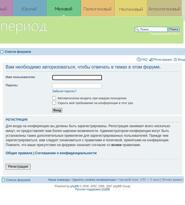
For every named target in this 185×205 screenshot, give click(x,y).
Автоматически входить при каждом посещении (89, 98)
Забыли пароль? (64, 91)
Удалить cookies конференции (94, 179)
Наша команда (58, 179)
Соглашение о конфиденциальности (66, 153)
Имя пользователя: (21, 77)
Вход (181, 59)
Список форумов (18, 51)
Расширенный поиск (164, 33)
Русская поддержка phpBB (92, 189)
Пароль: (12, 85)
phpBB (74, 186)
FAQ (144, 59)
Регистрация (163, 59)
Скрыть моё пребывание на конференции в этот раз (92, 103)
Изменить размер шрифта (181, 50)
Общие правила (19, 153)
